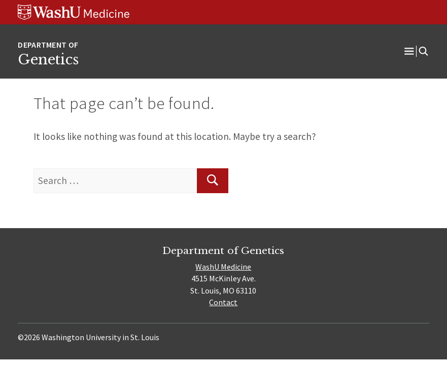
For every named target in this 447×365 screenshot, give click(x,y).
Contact (223, 302)
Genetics (48, 59)
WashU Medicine (223, 267)
